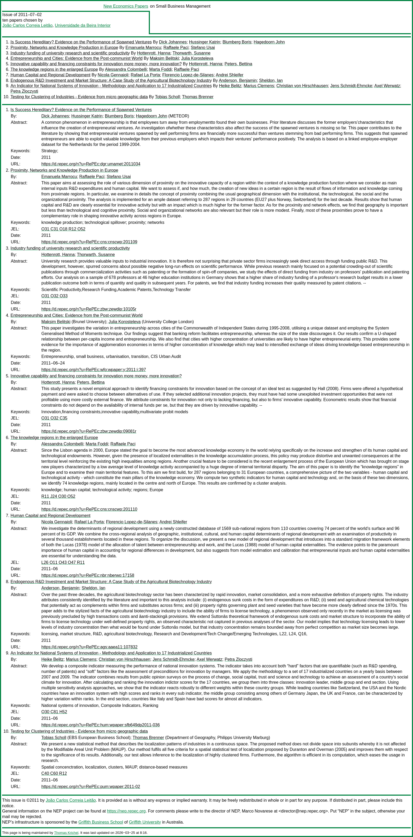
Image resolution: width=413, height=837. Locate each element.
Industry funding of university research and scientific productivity (70, 53)
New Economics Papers (126, 6)
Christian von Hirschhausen (302, 85)
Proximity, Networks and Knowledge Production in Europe (64, 47)
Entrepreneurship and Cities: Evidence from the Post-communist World (76, 58)
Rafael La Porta (145, 75)
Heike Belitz (230, 85)
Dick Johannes (173, 42)
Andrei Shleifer (229, 75)
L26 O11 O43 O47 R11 (63, 562)
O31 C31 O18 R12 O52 (63, 229)
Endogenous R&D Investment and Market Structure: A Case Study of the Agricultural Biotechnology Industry (111, 80)
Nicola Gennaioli (113, 75)
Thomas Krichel (66, 833)
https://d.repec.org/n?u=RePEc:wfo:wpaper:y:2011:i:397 (93, 369)
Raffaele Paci (175, 47)
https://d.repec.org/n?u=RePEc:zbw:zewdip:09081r (88, 431)
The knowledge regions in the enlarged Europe (54, 69)
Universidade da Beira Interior (83, 25)
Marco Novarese (257, 811)
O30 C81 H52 (54, 712)
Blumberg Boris (237, 42)
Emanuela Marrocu (143, 47)
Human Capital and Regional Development (50, 75)
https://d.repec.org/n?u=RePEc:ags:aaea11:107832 (89, 647)
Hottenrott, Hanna (153, 53)
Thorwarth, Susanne (191, 53)
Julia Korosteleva (197, 58)
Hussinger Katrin (204, 42)
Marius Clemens (259, 85)
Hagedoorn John (269, 42)
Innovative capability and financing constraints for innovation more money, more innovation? (96, 64)
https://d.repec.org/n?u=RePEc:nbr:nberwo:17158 (87, 575)
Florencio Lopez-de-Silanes (188, 75)
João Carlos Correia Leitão (27, 25)
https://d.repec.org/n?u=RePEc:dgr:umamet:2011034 (90, 164)
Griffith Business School (100, 822)
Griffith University (145, 822)
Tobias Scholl (167, 97)
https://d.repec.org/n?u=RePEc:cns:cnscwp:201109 (89, 242)
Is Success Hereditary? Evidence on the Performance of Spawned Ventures (81, 42)
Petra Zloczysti (24, 91)
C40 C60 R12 (54, 773)
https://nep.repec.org (126, 811)
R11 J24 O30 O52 (58, 496)
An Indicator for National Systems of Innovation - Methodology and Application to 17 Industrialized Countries (111, 85)
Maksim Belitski (164, 58)
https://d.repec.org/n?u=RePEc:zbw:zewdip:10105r (88, 309)
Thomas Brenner (197, 97)
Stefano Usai (203, 47)
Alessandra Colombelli (126, 69)
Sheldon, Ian (271, 80)
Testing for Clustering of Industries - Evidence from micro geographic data (79, 97)
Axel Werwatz (387, 85)
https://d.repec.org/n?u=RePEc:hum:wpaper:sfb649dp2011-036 (100, 725)
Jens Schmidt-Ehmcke (351, 85)
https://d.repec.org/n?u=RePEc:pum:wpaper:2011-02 (90, 786)
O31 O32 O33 (54, 296)
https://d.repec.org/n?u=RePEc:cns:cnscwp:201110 (89, 509)
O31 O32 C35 (54, 418)
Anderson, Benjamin (238, 80)
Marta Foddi (160, 69)
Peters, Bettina (238, 64)
